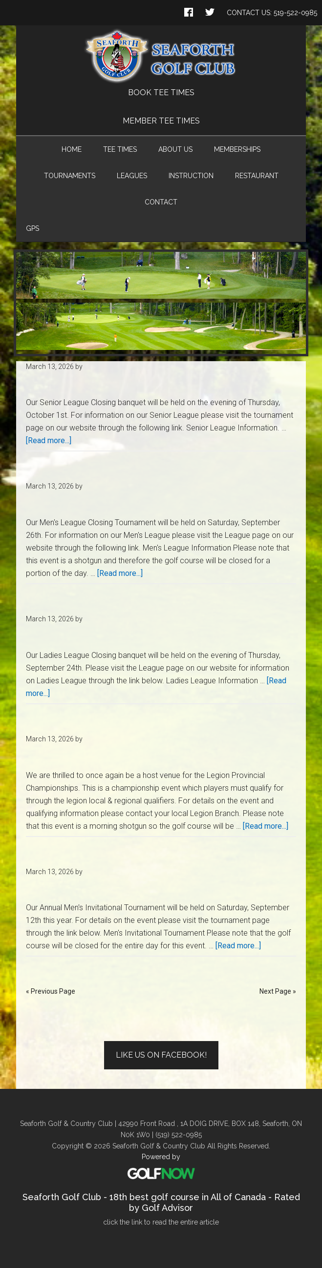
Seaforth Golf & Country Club (161, 55)
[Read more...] (48, 440)
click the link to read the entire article (161, 1222)
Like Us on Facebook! (161, 1055)
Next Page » (277, 991)
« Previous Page (50, 991)
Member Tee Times (161, 120)
